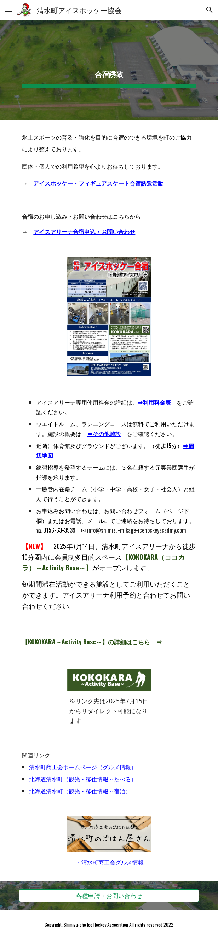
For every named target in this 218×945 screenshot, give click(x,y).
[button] (8, 9)
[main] (109, 70)
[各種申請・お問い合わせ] (108, 895)
